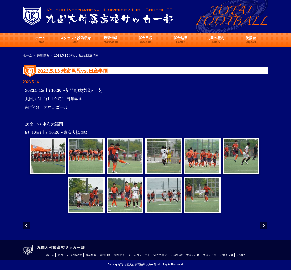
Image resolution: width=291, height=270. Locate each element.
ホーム (40, 40)
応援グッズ (226, 255)
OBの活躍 (176, 255)
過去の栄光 (160, 255)
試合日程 (145, 40)
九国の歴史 (215, 40)
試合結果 (180, 40)
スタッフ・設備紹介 (75, 40)
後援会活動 (192, 255)
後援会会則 (209, 255)
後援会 (251, 40)
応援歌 (241, 255)
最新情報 (110, 40)
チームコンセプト (139, 255)
